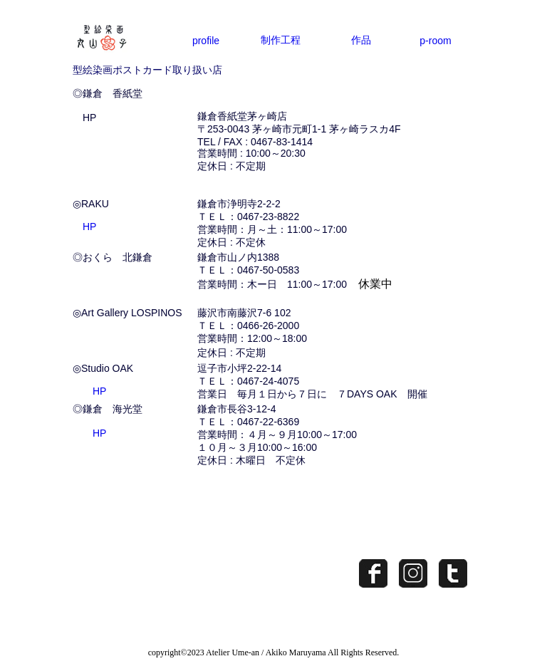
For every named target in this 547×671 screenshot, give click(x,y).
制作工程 (281, 40)
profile (205, 40)
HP (89, 117)
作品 (361, 40)
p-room (435, 40)
